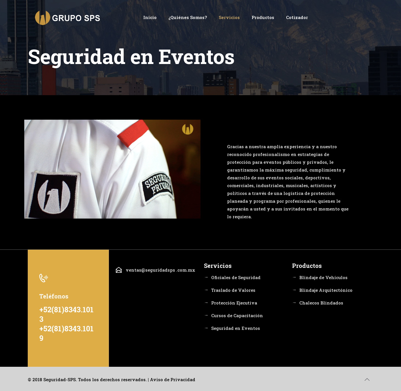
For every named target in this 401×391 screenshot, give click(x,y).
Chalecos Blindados (321, 303)
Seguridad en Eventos (235, 328)
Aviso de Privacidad (172, 379)
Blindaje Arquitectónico (325, 290)
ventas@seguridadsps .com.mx (160, 270)
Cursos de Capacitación (237, 315)
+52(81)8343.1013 (66, 314)
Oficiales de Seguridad (236, 277)
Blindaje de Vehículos (323, 277)
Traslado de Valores (233, 290)
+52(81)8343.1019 (66, 333)
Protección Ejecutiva (234, 303)
